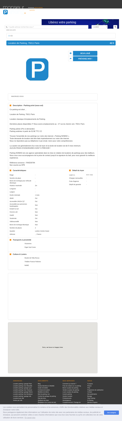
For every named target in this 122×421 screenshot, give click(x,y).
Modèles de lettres (43, 392)
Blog (39, 383)
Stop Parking (91, 398)
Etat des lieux (42, 398)
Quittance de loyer (43, 400)
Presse (89, 386)
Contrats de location (44, 390)
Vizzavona (28, 243)
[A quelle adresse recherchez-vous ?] (46, 27)
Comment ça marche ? (69, 383)
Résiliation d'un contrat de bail (47, 402)
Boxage (89, 396)
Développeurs (67, 400)
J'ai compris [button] (111, 412)
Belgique (111, 16)
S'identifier (92, 16)
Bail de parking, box (44, 394)
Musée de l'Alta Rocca (32, 258)
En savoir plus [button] (30, 418)
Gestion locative (67, 396)
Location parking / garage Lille (22, 396)
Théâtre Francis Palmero (33, 261)
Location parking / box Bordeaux (22, 394)
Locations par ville (18, 398)
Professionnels (83, 16)
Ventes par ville (17, 400)
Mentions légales (92, 402)
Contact (89, 392)
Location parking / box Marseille (22, 386)
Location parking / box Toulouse (22, 390)
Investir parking (67, 394)
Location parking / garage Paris (22, 383)
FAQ (88, 388)
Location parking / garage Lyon (22, 388)
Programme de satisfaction (95, 390)
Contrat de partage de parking (47, 396)
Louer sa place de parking (70, 392)
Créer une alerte (11, 30)
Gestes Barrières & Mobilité (46, 386)
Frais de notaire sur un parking (72, 386)
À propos (90, 383)
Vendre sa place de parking (71, 390)
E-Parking (90, 400)
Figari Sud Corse (30, 247)
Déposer (99, 16)
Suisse (117, 16)
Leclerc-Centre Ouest (42, 231)
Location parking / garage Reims (23, 392)
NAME (27, 265)
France (105, 16)
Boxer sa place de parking (70, 388)
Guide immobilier (43, 388)
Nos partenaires (92, 394)
